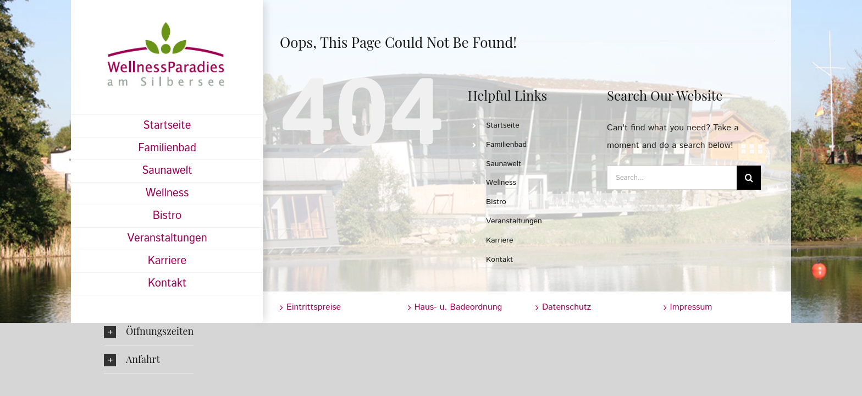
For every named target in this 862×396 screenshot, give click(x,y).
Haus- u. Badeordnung (458, 307)
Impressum (691, 307)
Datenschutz (566, 307)
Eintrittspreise (313, 307)
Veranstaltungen (514, 221)
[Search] (749, 178)
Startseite (503, 125)
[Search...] (672, 178)
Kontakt (499, 259)
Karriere (499, 240)
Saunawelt (503, 163)
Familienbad (506, 144)
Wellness (501, 182)
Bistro (496, 201)
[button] (149, 331)
